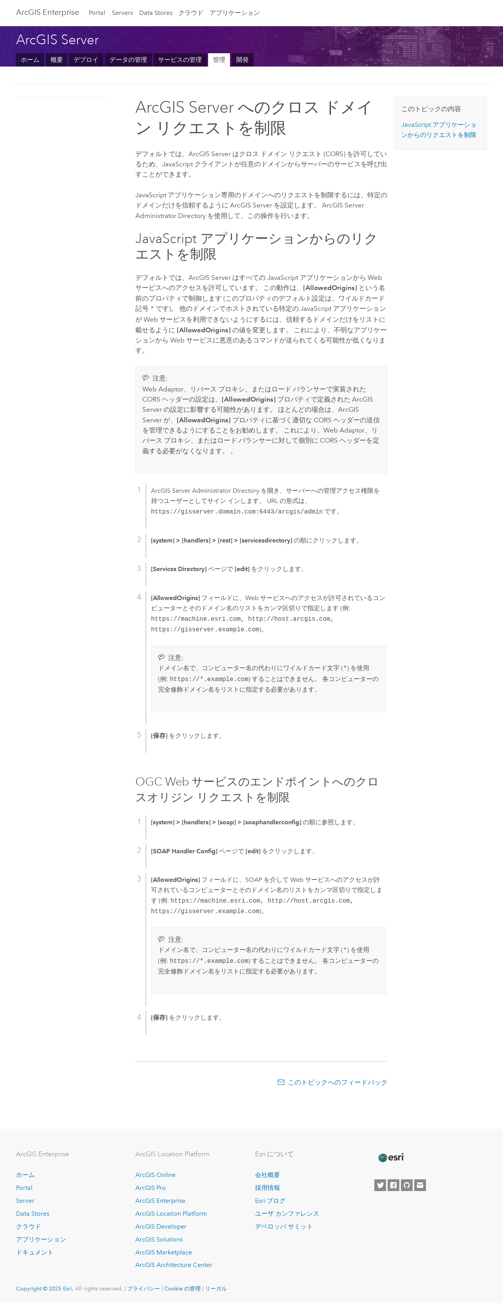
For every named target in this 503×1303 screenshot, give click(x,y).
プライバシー (143, 1288)
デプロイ (86, 59)
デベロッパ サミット (284, 1225)
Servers (122, 12)
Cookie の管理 (182, 1288)
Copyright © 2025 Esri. (45, 1288)
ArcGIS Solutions (159, 1238)
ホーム (30, 59)
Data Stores (155, 12)
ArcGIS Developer (161, 1225)
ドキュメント (35, 1251)
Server (25, 1200)
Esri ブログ (270, 1200)
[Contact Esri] (420, 1184)
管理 (219, 59)
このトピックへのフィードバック (338, 1081)
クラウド (190, 12)
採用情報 (267, 1187)
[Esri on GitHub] (407, 1184)
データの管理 (128, 59)
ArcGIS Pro (150, 1187)
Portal (97, 12)
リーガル (216, 1288)
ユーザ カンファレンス (287, 1212)
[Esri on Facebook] (393, 1184)
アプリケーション (235, 12)
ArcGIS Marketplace (163, 1251)
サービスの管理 (180, 59)
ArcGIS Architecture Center (173, 1264)
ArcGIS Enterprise (47, 12)
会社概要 (267, 1174)
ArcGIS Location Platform (171, 1212)
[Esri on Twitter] (380, 1184)
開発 (242, 59)
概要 (56, 59)
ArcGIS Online (155, 1174)
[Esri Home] (390, 1157)
